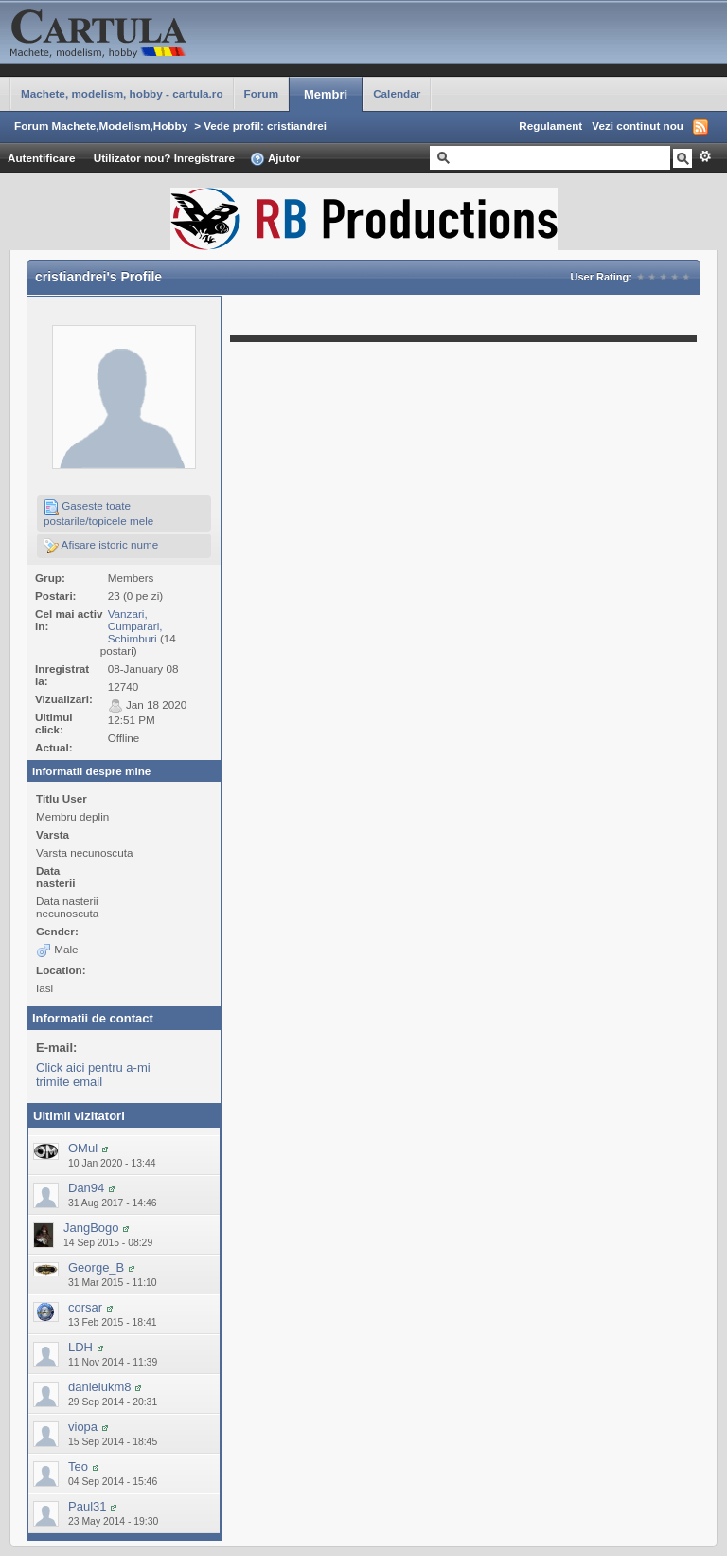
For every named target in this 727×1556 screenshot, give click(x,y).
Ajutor (275, 159)
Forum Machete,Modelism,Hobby (100, 125)
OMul (83, 1148)
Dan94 (86, 1188)
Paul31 (87, 1506)
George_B (96, 1267)
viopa (83, 1427)
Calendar (396, 93)
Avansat (705, 156)
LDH (80, 1347)
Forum (261, 93)
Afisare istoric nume (101, 545)
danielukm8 (100, 1387)
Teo (78, 1466)
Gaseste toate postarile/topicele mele (98, 513)
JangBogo (91, 1228)
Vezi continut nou (637, 125)
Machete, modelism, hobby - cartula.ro (122, 93)
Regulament (550, 125)
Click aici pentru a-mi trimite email (93, 1074)
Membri (325, 94)
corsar (85, 1307)
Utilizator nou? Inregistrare (164, 158)
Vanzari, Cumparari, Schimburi (135, 625)
